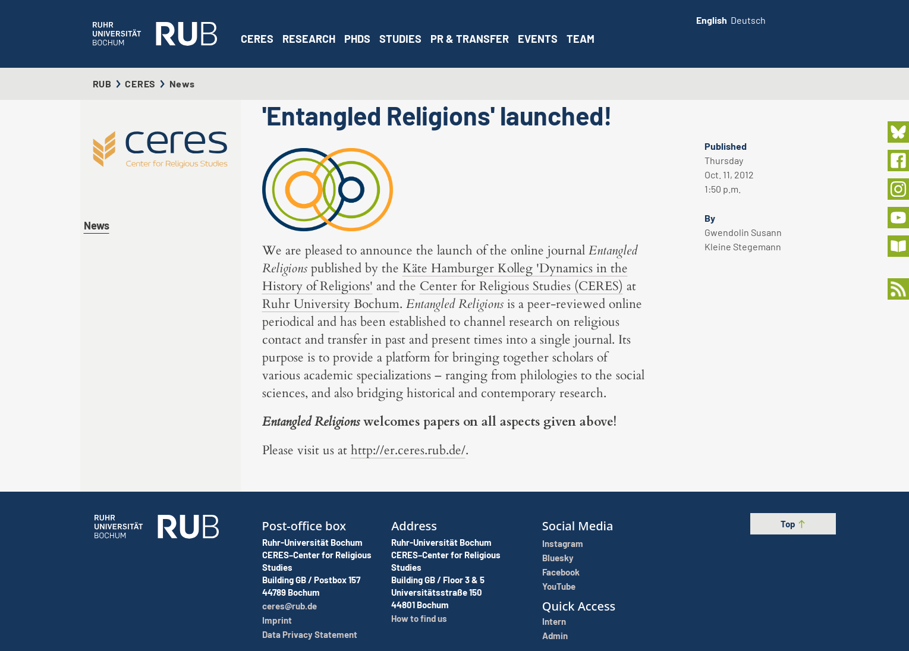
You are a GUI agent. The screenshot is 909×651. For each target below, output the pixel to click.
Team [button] (581, 38)
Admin (555, 635)
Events (538, 38)
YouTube (558, 586)
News (96, 225)
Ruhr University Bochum (331, 304)
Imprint (277, 620)
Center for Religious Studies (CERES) (521, 286)
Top (793, 523)
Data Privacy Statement (309, 634)
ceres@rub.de (289, 605)
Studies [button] (400, 38)
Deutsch (748, 20)
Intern (554, 621)
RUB (102, 83)
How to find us (419, 618)
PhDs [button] (357, 38)
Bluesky (558, 557)
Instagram (562, 543)
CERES (257, 38)
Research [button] (308, 38)
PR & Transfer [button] (469, 38)
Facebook (561, 572)
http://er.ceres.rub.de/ (408, 450)
